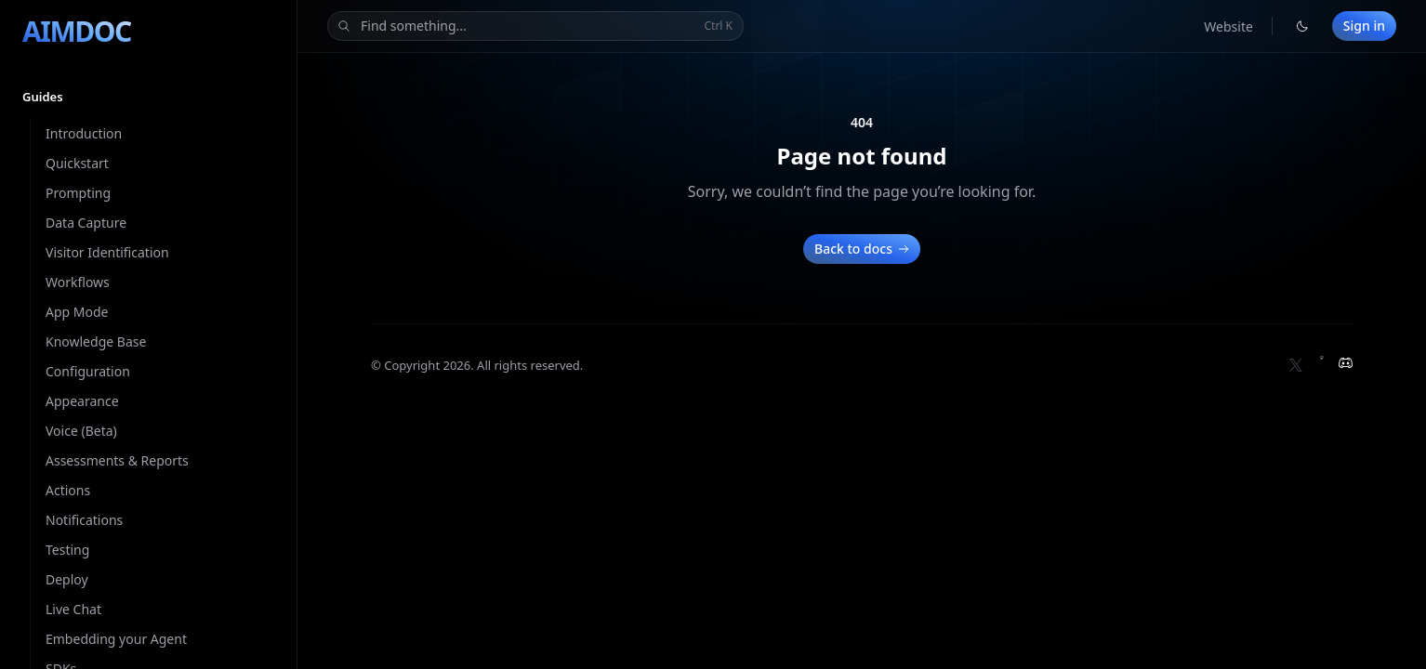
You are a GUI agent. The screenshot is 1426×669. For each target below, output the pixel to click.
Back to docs (863, 249)
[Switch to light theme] (1302, 26)
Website (1228, 26)
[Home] (76, 31)
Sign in (1364, 25)
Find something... (534, 26)
